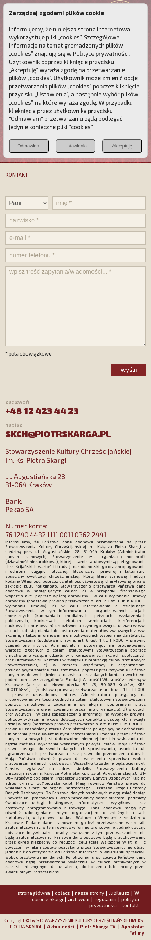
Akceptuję (122, 146)
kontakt (130, 905)
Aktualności (60, 926)
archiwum (78, 899)
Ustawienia (75, 146)
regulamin (105, 899)
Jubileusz (119, 893)
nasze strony (89, 893)
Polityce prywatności (101, 53)
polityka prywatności (114, 902)
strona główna (33, 893)
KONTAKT (16, 174)
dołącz (62, 893)
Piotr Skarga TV (97, 926)
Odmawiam (28, 146)
